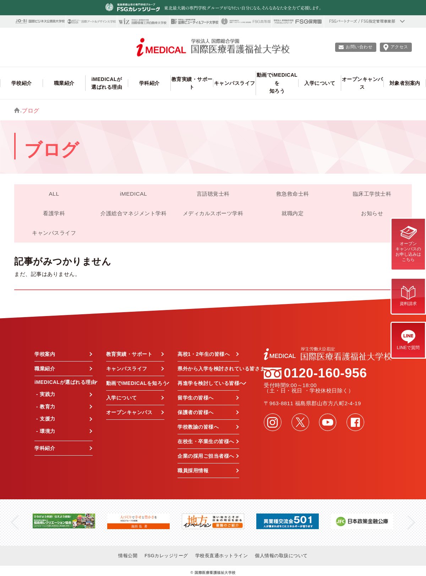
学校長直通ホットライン (221, 555)
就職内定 (293, 213)
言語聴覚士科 (213, 194)
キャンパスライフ (54, 233)
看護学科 (54, 213)
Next (411, 522)
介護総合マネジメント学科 (133, 213)
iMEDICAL (133, 194)
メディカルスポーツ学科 (213, 213)
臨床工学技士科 (372, 194)
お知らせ (372, 213)
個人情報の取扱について (281, 555)
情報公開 (127, 555)
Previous (15, 522)
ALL (54, 194)
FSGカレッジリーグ (166, 555)
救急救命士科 (292, 194)
